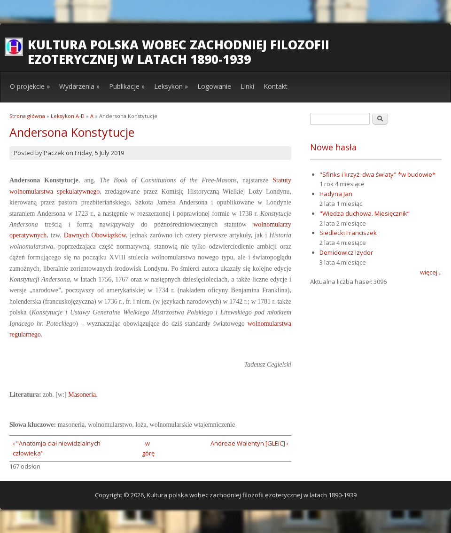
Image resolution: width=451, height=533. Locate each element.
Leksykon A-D (68, 115)
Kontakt (276, 86)
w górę (147, 448)
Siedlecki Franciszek (348, 232)
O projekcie (30, 86)
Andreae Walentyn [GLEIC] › (249, 443)
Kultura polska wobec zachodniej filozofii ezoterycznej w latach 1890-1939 (178, 52)
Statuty (281, 180)
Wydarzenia (79, 86)
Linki (247, 86)
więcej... (431, 272)
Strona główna (27, 115)
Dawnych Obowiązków (95, 235)
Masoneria (82, 394)
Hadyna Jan (335, 193)
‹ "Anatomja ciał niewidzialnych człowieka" (57, 448)
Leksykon (171, 86)
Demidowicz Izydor (346, 252)
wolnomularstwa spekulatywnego (54, 191)
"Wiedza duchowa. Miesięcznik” (364, 213)
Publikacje (127, 86)
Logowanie (214, 86)
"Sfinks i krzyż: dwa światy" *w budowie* (377, 174)
